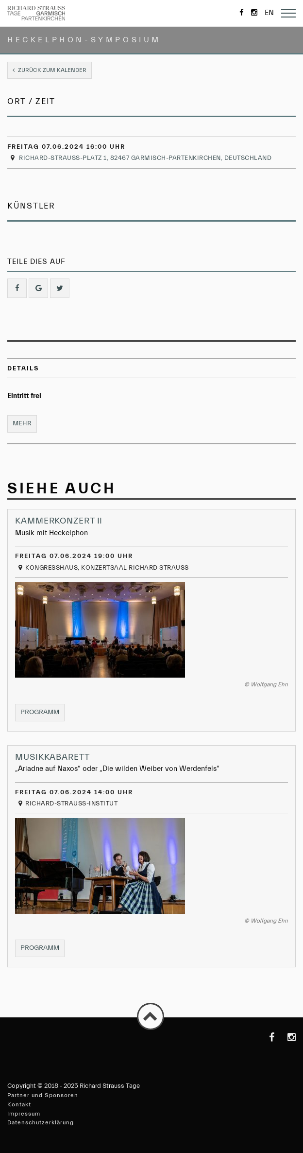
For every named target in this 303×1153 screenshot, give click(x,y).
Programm (42, 714)
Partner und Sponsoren (42, 1095)
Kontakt (19, 1104)
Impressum (23, 1113)
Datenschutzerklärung (40, 1122)
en (269, 13)
